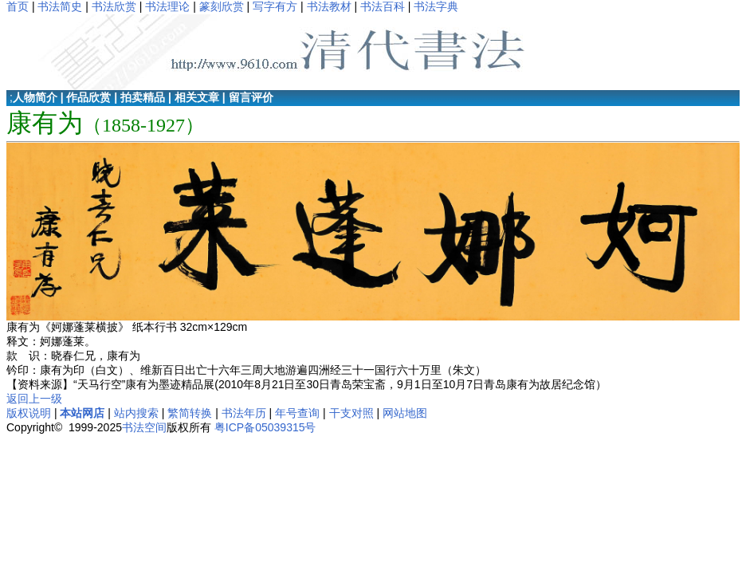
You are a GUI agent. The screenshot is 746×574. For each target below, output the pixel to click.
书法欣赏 (114, 6)
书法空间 (144, 427)
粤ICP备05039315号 (265, 427)
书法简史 (59, 6)
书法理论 (167, 6)
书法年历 (244, 413)
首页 (17, 6)
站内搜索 (136, 413)
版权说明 (28, 413)
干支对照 (351, 413)
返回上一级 (34, 398)
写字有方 (275, 6)
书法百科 (382, 6)
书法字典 (436, 6)
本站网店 (82, 413)
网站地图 (405, 413)
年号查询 (297, 413)
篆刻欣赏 (221, 6)
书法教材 (329, 6)
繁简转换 (189, 413)
